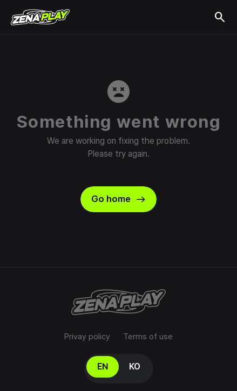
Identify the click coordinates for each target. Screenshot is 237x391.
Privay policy (87, 336)
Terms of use (148, 336)
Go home (118, 199)
